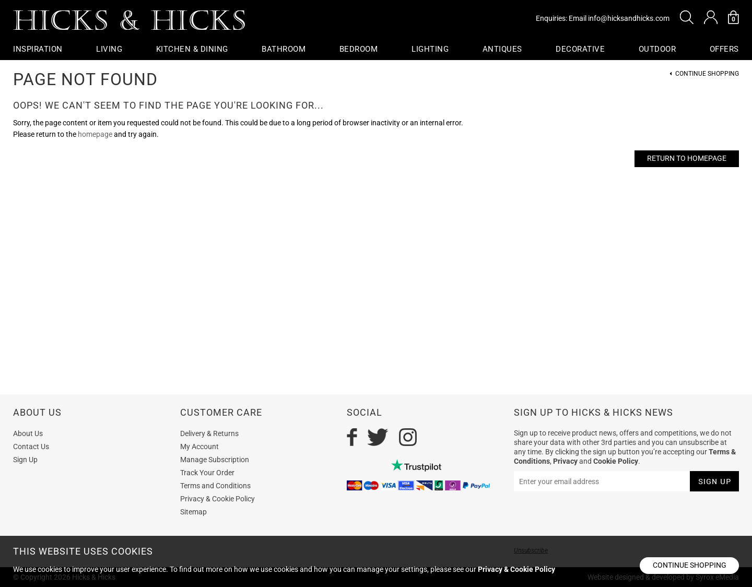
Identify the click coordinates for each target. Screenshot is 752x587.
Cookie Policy (615, 461)
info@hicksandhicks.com (628, 18)
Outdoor (657, 49)
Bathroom (284, 49)
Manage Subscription (214, 459)
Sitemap (193, 512)
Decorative (580, 49)
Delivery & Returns (209, 433)
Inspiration (38, 49)
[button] (687, 17)
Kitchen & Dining (192, 49)
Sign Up (25, 459)
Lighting (430, 49)
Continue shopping (689, 565)
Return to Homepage (686, 158)
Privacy (565, 461)
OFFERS (724, 49)
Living (109, 49)
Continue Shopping (707, 74)
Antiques (502, 49)
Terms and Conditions (215, 486)
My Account (199, 446)
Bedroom (358, 49)
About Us (28, 433)
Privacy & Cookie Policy (217, 499)
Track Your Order (207, 472)
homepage (95, 134)
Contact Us (31, 446)
